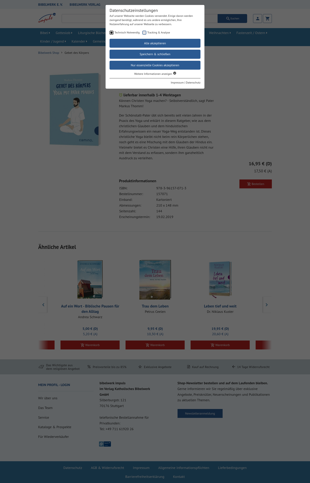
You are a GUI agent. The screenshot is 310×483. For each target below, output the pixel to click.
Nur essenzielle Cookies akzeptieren (155, 65)
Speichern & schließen (155, 54)
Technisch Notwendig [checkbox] (127, 32)
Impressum (177, 82)
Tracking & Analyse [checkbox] (158, 32)
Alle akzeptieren (155, 43)
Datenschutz (193, 82)
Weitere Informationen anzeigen (155, 74)
